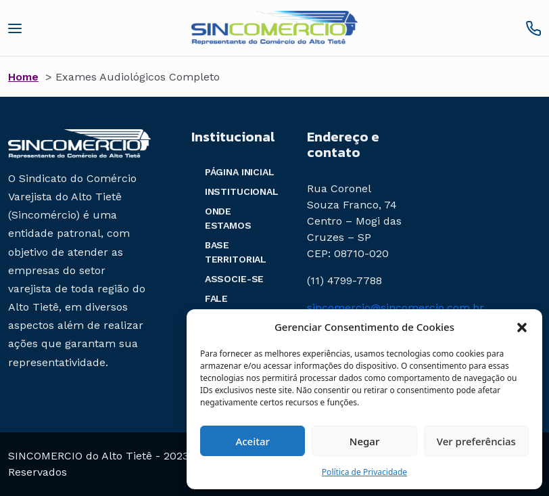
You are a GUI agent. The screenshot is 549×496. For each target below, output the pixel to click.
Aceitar (252, 441)
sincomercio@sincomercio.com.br (395, 307)
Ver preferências (476, 441)
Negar (364, 441)
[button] (522, 327)
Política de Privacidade (364, 472)
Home (23, 76)
